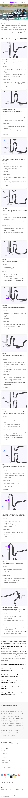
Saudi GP (20, 711)
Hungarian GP (4, 20)
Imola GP (3, 716)
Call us (4, 751)
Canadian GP (11, 725)
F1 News (10, 730)
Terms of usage (5, 765)
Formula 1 (14, 709)
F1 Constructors (11, 735)
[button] (14, 647)
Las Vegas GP (19, 728)
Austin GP (3, 728)
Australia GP (4, 713)
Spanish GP (18, 716)
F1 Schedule (19, 732)
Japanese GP (19, 725)
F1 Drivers (3, 732)
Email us (5, 753)
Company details (5, 760)
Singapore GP (12, 721)
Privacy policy (4, 762)
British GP (11, 718)
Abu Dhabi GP (4, 723)
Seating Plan (10, 20)
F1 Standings (11, 732)
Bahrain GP (13, 711)
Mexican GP (20, 721)
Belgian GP (4, 721)
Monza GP (19, 723)
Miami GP (20, 713)
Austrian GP (4, 718)
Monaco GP (10, 716)
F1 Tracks (3, 735)
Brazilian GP (11, 728)
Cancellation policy (6, 767)
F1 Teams (16, 730)
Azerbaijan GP (12, 713)
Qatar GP (12, 723)
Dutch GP (3, 725)
